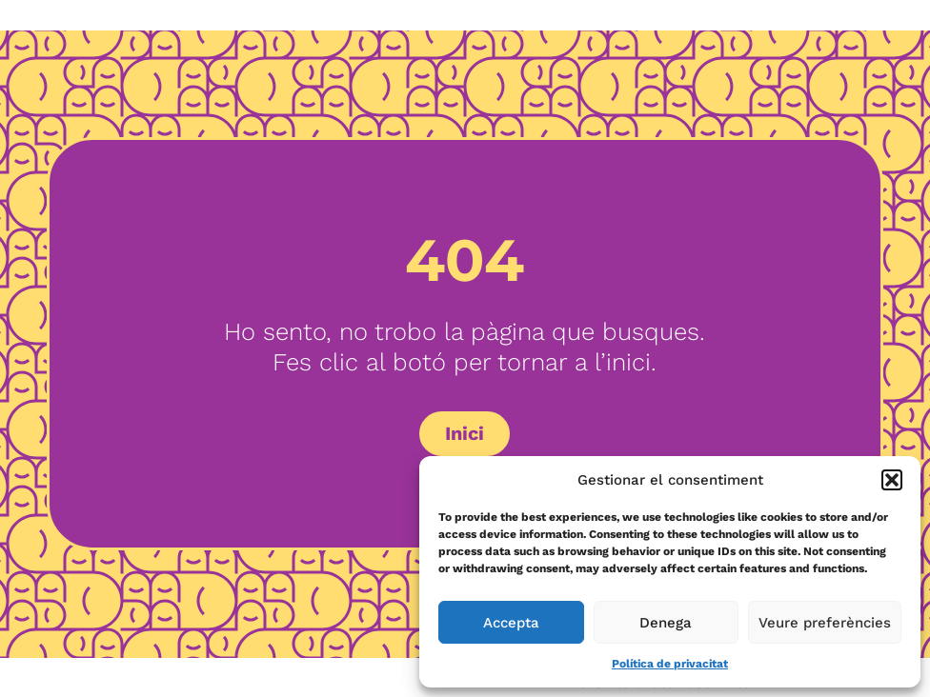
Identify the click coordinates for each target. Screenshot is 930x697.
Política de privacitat (670, 663)
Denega (665, 622)
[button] (891, 479)
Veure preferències (824, 622)
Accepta (511, 622)
